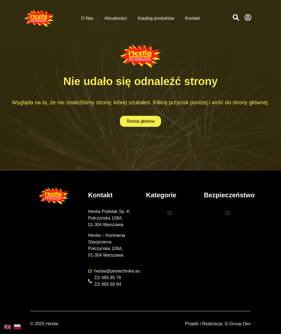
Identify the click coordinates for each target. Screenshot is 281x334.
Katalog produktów (156, 18)
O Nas (87, 18)
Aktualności (115, 18)
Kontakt (192, 18)
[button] (236, 17)
